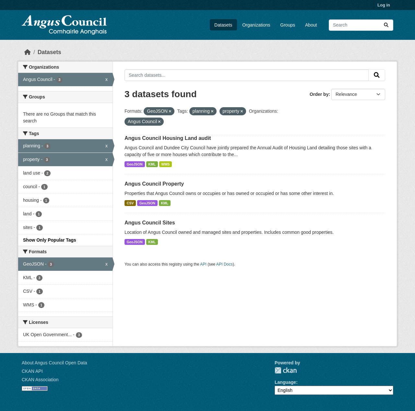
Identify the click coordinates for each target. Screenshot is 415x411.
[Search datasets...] (361, 25)
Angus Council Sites (149, 222)
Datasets (223, 25)
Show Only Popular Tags (49, 240)
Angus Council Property (154, 184)
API (203, 264)
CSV (130, 203)
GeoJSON (135, 164)
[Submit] (386, 25)
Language (285, 382)
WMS (165, 164)
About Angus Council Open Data (54, 362)
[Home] (27, 52)
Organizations (256, 25)
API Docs (224, 264)
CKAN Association (40, 379)
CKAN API (32, 371)
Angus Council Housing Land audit (167, 138)
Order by (319, 94)
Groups (287, 25)
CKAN (286, 370)
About (311, 25)
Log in (383, 5)
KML (152, 164)
